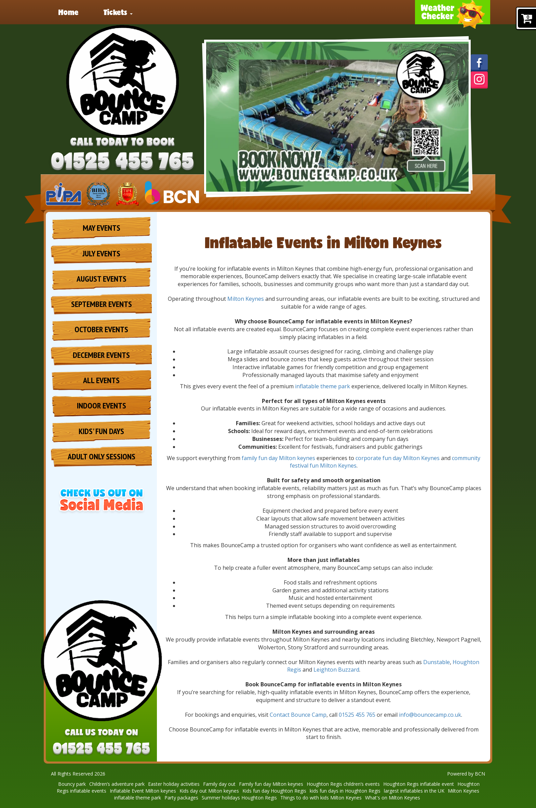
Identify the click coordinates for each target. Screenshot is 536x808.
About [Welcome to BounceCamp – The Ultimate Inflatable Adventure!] (287, 12)
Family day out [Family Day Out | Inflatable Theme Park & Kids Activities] (219, 784)
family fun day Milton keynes (278, 458)
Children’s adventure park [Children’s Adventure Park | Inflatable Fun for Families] (117, 784)
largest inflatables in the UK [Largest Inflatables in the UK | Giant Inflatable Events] (414, 790)
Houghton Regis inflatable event (418, 784)
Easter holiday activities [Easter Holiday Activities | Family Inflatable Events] (174, 784)
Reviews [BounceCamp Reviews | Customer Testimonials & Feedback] (336, 12)
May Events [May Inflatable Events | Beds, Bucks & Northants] (101, 228)
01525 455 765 (357, 714)
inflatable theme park (322, 386)
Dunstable (436, 662)
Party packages (226, 12)
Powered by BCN (466, 773)
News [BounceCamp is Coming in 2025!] (167, 12)
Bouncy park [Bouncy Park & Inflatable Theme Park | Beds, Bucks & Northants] (72, 784)
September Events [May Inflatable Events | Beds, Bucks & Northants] (101, 304)
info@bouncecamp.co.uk (430, 714)
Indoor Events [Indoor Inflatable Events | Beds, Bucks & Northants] (101, 405)
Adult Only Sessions (101, 456)
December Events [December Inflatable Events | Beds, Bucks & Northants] (101, 355)
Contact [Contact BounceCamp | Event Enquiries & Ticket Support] (388, 12)
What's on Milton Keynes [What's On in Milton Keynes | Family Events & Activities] (392, 797)
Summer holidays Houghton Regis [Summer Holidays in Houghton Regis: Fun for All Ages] (239, 797)
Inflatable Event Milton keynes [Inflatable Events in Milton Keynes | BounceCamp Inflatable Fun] (143, 790)
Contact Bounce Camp (298, 714)
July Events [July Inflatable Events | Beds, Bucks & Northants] (101, 253)
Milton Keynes (245, 298)
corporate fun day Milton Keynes (398, 458)
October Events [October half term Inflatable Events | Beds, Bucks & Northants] (101, 329)
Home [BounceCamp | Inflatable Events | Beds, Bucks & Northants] (68, 12)
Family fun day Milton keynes (271, 784)
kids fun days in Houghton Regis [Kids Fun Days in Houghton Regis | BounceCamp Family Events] (345, 790)
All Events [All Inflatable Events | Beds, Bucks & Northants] (101, 380)
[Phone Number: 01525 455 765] (122, 162)
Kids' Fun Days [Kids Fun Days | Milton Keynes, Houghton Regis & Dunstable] (101, 431)
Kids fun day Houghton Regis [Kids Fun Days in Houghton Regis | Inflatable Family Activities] (274, 790)
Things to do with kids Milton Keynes (321, 797)
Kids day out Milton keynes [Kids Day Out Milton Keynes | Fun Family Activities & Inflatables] (209, 790)
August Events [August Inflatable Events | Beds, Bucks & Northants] (101, 278)
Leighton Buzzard (336, 669)
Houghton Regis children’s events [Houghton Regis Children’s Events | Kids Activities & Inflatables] (343, 784)
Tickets (118, 12)
